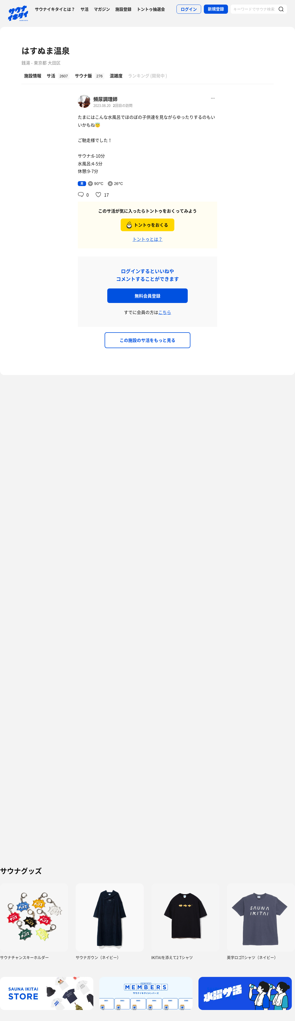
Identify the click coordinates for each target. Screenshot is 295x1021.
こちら (164, 312)
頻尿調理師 (105, 99)
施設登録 (123, 9)
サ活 (84, 9)
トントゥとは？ (147, 239)
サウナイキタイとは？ (55, 9)
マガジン (102, 9)
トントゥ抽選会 (151, 9)
